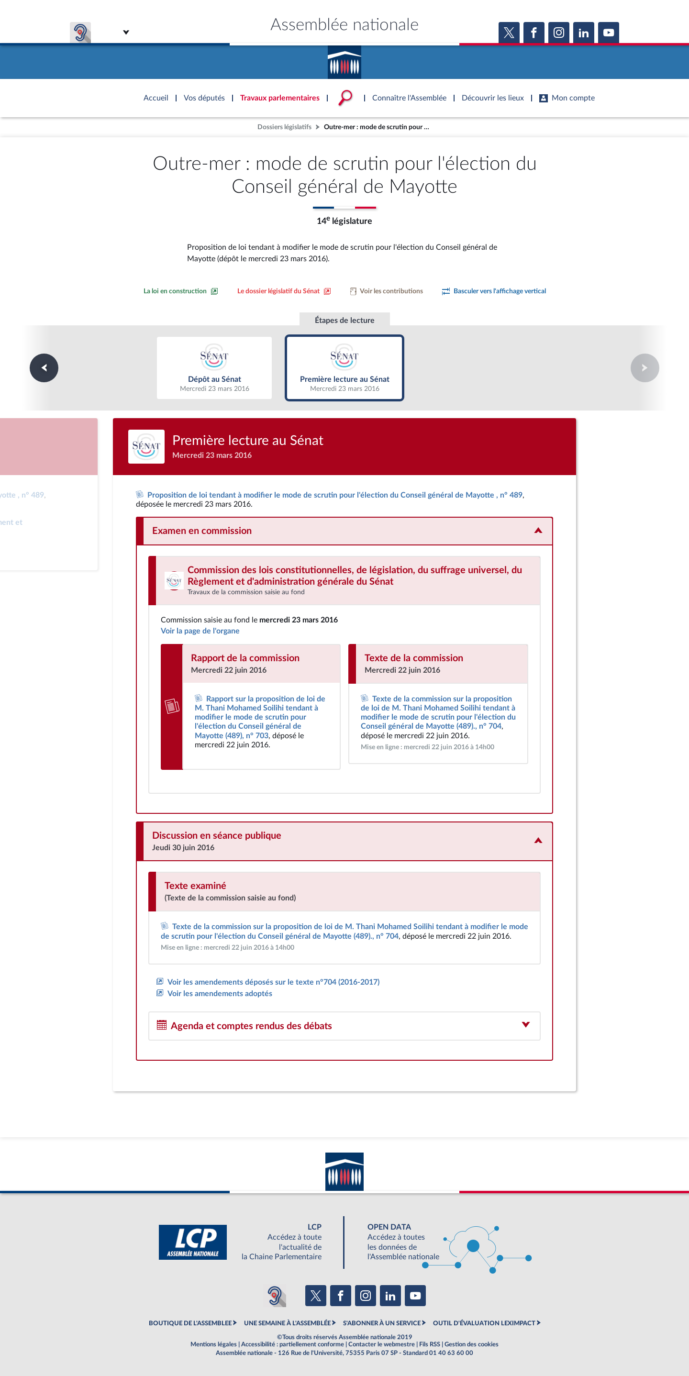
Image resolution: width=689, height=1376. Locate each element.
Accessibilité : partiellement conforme (292, 1344)
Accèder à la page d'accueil (344, 59)
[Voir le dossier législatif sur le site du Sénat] (284, 291)
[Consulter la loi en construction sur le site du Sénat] (181, 291)
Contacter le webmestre (381, 1344)
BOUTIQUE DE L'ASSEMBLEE (190, 1323)
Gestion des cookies (472, 1344)
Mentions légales (213, 1344)
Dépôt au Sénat (215, 368)
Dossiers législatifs (284, 127)
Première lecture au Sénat (344, 368)
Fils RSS (429, 1344)
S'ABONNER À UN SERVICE (382, 1323)
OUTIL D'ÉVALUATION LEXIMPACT (484, 1323)
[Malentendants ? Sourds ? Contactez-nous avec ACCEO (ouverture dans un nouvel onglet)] (274, 1295)
